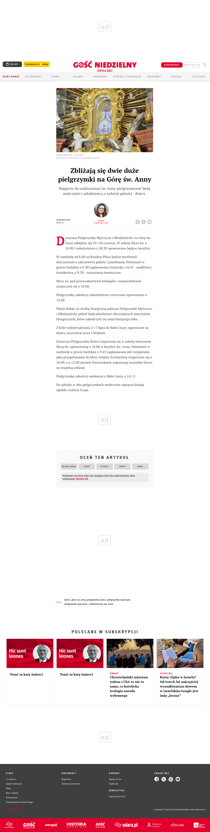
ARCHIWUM (100, 76)
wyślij (150, 221)
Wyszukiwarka (204, 65)
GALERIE (78, 76)
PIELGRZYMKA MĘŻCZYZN (118, 599)
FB (138, 221)
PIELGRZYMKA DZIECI (96, 599)
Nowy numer (11, 76)
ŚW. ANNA (108, 604)
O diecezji (198, 76)
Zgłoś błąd (13, 810)
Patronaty (154, 76)
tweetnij (144, 221)
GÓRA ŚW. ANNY (79, 599)
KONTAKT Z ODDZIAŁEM (127, 76)
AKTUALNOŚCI (33, 76)
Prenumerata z (36, 64)
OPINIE (56, 76)
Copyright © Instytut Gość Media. (168, 810)
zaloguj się (192, 65)
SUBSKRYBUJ (171, 65)
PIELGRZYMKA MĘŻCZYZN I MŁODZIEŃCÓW (83, 604)
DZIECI (67, 599)
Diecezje (176, 76)
